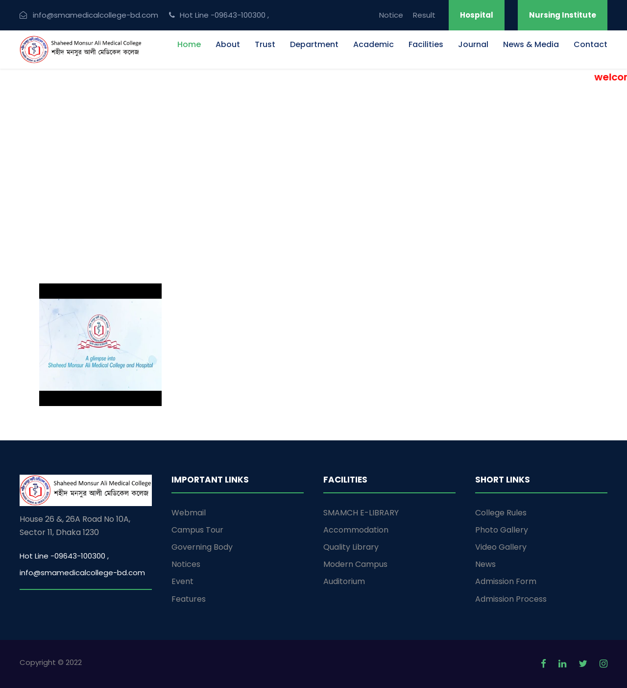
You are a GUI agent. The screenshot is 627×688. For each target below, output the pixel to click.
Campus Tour (197, 529)
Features (188, 599)
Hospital (476, 15)
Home (189, 44)
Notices (185, 564)
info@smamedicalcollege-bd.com (82, 572)
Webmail (188, 512)
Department (314, 44)
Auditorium (344, 581)
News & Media (531, 44)
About (228, 44)
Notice (391, 15)
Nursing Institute (562, 15)
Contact (590, 44)
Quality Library (351, 547)
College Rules (501, 512)
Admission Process (511, 599)
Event (182, 581)
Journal (473, 44)
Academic (373, 44)
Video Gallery (501, 547)
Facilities (426, 44)
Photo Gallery (501, 529)
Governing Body (202, 547)
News (485, 564)
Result (424, 15)
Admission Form (505, 581)
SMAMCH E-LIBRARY (361, 512)
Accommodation (355, 529)
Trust (265, 44)
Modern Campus (355, 564)
